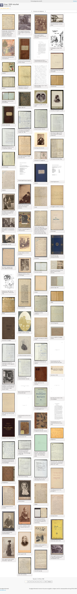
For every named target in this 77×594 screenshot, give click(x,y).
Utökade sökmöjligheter (38, 11)
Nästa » (49, 581)
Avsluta (75, 1)
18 (45, 581)
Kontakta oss (3, 590)
